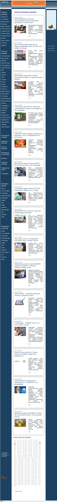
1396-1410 (34, 466)
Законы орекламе (4, 163)
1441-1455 (27, 468)
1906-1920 (20, 479)
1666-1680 (20, 473)
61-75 (31, 440)
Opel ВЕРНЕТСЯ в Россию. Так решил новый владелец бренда (27, 212)
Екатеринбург (4, 198)
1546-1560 (20, 470)
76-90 (35, 440)
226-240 (35, 442)
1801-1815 (27, 476)
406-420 (19, 447)
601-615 (35, 449)
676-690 (35, 451)
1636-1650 (34, 472)
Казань (3, 205)
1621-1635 (27, 472)
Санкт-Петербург (5, 191)
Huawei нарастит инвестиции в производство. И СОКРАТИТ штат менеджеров (26, 382)
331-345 (19, 445)
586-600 (30, 449)
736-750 (30, 452)
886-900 (30, 455)
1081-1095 (27, 459)
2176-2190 (34, 484)
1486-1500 (20, 469)
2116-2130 (34, 483)
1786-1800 (20, 476)
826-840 (35, 454)
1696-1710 (34, 473)
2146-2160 (20, 484)
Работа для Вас (51, 48)
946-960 (24, 456)
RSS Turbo (4, 478)
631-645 (19, 451)
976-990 (35, 456)
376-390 (35, 445)
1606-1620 (20, 472)
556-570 (19, 449)
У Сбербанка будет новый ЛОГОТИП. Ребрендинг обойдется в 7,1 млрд (27, 189)
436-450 (30, 447)
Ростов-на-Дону (5, 209)
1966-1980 (20, 480)
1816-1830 (34, 476)
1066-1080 (20, 459)
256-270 (19, 444)
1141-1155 (27, 461)
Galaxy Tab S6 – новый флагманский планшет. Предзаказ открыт (27, 294)
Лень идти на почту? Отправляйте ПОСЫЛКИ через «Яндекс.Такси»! (26, 239)
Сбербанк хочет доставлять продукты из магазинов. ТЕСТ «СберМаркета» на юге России (28, 135)
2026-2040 (20, 481)
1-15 (15, 440)
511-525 (30, 448)
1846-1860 (20, 477)
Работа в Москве (51, 46)
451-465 (35, 447)
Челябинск (3, 207)
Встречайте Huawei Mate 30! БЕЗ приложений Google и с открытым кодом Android (28, 77)
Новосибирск (4, 193)
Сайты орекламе (4, 147)
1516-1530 (34, 469)
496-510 (24, 448)
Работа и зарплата (51, 50)
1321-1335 (27, 465)
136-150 (30, 441)
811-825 (30, 454)
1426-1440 (20, 468)
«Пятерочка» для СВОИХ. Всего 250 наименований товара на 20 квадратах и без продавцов (28, 108)
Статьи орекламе (4, 52)
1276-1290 (34, 463)
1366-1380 (20, 466)
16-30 (18, 440)
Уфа (2, 212)
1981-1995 (27, 480)
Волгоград (3, 214)
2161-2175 (27, 484)
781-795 (19, 454)
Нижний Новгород (5, 195)
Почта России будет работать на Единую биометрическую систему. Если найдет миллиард (28, 46)
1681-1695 (27, 473)
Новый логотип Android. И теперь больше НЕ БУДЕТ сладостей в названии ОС (26, 354)
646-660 (24, 451)
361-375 (30, 445)
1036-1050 (34, 458)
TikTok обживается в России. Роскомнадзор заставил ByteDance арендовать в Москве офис (26, 20)
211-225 (30, 442)
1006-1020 (20, 458)
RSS (3, 476)
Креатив (4, 158)
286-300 (30, 444)
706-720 (19, 452)
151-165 (35, 441)
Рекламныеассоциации (5, 153)
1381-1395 (27, 466)
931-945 (19, 456)
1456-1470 (34, 468)
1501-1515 (27, 469)
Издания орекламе (4, 142)
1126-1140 (20, 461)
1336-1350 (34, 465)
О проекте (4, 173)
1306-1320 (20, 465)
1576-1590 (34, 470)
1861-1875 (27, 477)
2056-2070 (34, 481)
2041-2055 (27, 481)
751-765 (35, 452)
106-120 (19, 441)
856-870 (19, 455)
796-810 (24, 454)
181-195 (19, 442)
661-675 (30, 451)
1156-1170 (34, 461)
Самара (3, 200)
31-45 (23, 440)
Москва (3, 188)
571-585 (24, 449)
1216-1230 (34, 462)
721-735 (24, 452)
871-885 (24, 455)
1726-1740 (20, 474)
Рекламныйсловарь (5, 136)
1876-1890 (34, 477)
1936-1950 (34, 479)
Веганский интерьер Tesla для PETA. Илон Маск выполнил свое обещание (27, 164)
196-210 (24, 442)
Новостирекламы (4, 13)
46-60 (27, 440)
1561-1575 (27, 470)
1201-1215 (27, 462)
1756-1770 (34, 474)
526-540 (35, 448)
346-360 (24, 445)
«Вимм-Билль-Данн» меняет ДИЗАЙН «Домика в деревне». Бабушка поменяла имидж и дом (27, 265)
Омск (2, 202)
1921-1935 (27, 479)
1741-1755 (27, 474)
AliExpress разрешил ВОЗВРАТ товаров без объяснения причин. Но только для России (28, 415)
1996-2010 (34, 480)
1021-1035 (27, 458)
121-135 (24, 441)
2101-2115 (27, 483)
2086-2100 (20, 483)
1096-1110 (34, 459)
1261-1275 (27, 463)
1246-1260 (20, 463)
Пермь (2, 217)
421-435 (24, 447)
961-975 (30, 456)
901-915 (35, 455)
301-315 (35, 444)
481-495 (19, 448)
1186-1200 (20, 462)
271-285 (24, 444)
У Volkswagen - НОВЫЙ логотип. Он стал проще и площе (26, 324)
